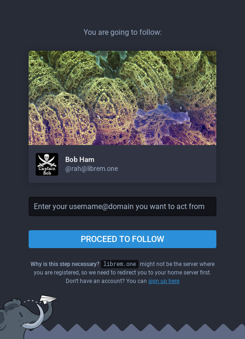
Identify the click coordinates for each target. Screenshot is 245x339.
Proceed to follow (122, 239)
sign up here (163, 281)
